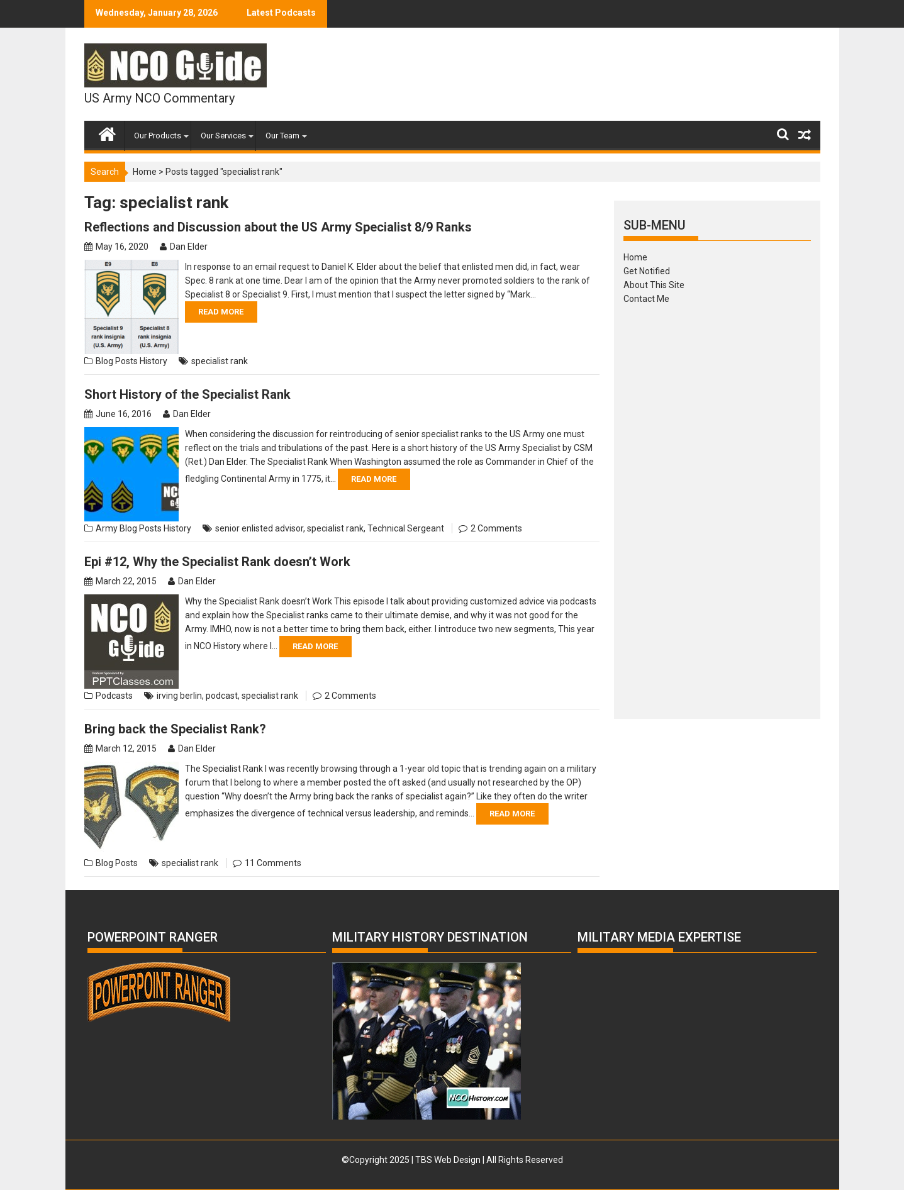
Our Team (282, 135)
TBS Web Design (448, 1160)
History (153, 361)
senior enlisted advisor (259, 528)
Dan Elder (189, 247)
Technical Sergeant (405, 528)
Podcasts (114, 696)
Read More (220, 311)
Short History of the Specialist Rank (187, 394)
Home (145, 172)
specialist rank (219, 361)
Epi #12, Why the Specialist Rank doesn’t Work (217, 561)
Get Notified (646, 271)
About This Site (653, 285)
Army (107, 528)
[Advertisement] (717, 507)
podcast (222, 696)
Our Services (223, 135)
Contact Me (646, 299)
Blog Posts (117, 361)
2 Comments (496, 528)
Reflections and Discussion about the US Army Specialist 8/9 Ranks (278, 227)
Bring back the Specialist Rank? (175, 729)
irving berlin (179, 696)
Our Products (157, 135)
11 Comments (273, 863)
